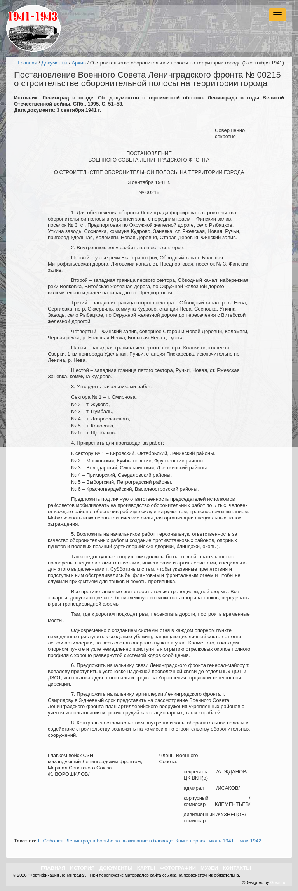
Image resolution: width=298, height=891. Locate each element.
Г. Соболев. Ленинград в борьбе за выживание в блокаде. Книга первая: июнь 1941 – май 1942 (149, 841)
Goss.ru (277, 882)
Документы (55, 63)
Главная (27, 63)
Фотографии (178, 868)
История (82, 868)
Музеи (209, 868)
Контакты (237, 868)
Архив (78, 63)
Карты (146, 868)
